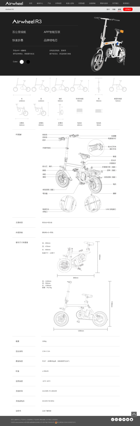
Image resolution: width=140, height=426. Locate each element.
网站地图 (42, 419)
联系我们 (126, 3)
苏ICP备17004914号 (48, 422)
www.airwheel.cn (20, 422)
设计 (108, 9)
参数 (119, 9)
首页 (30, 3)
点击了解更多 (46, 411)
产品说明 (36, 419)
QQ (131, 419)
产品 (49, 3)
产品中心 (23, 419)
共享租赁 (58, 3)
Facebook (120, 419)
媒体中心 (17, 419)
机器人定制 (70, 3)
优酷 (116, 419)
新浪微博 (112, 419)
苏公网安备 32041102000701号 (65, 422)
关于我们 (49, 419)
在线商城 (29, 419)
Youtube (127, 419)
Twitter (124, 419)
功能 (113, 9)
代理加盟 (81, 3)
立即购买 (128, 9)
